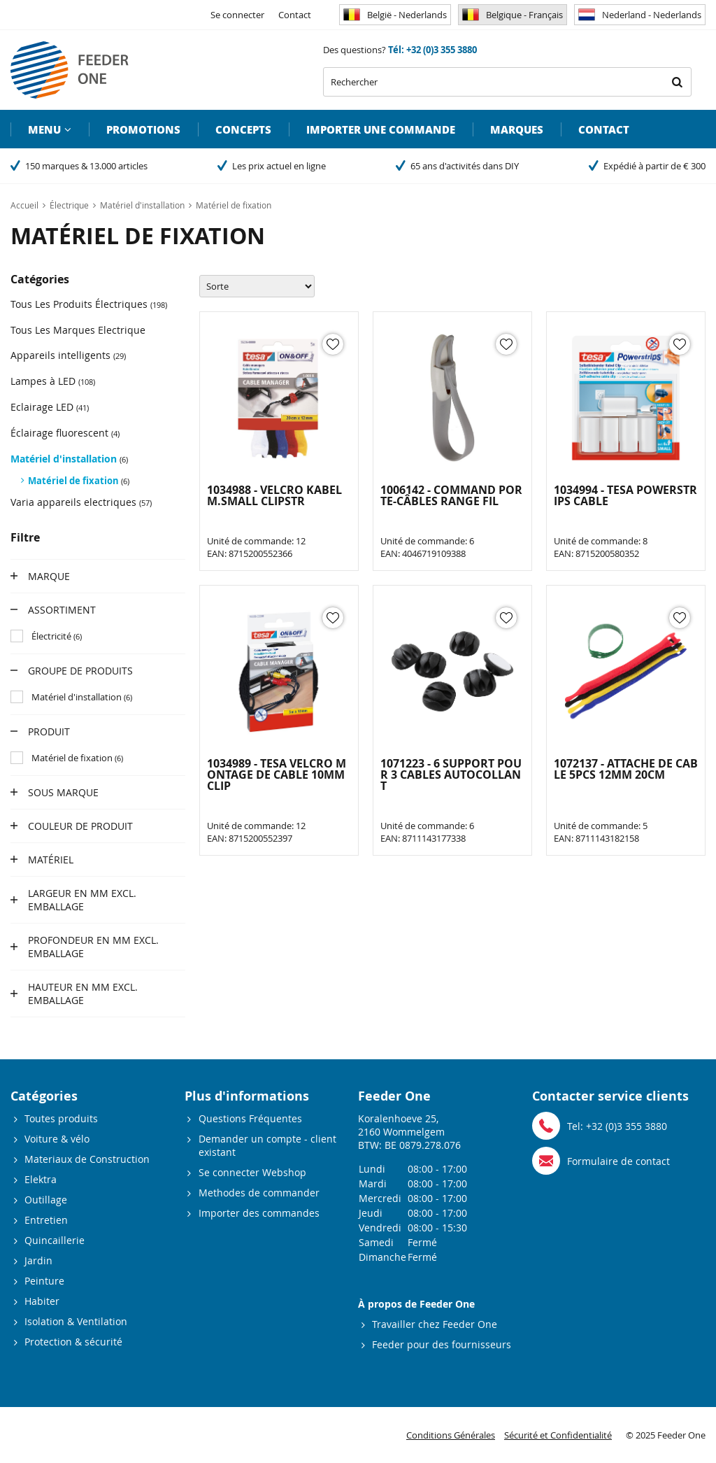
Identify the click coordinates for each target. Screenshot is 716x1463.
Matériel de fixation (78, 480)
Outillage (45, 1199)
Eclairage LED (49, 407)
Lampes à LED (52, 381)
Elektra (40, 1179)
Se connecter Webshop (252, 1172)
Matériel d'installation (69, 458)
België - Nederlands (395, 14)
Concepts (243, 129)
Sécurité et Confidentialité (558, 1435)
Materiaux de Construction (87, 1159)
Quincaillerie (54, 1240)
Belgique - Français (512, 14)
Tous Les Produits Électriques (88, 304)
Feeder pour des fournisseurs (441, 1344)
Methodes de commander (259, 1192)
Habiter (41, 1301)
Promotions (143, 129)
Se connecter (237, 14)
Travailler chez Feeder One (434, 1324)
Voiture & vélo (57, 1138)
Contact (294, 14)
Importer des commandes (259, 1213)
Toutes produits (61, 1118)
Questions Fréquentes (250, 1118)
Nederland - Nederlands (639, 14)
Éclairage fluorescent (65, 432)
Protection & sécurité (73, 1341)
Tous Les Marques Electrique (77, 330)
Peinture (44, 1280)
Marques (516, 129)
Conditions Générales (450, 1435)
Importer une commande (380, 129)
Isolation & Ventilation (75, 1321)
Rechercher (677, 82)
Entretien (46, 1220)
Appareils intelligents (68, 355)
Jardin (38, 1260)
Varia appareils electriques (81, 502)
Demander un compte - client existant (267, 1145)
